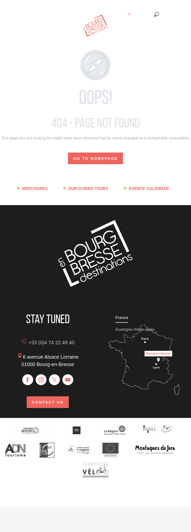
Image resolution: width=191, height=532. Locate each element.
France (121, 317)
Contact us (47, 402)
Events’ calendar (149, 189)
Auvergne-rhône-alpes (134, 329)
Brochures (35, 189)
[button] (156, 14)
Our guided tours (88, 189)
